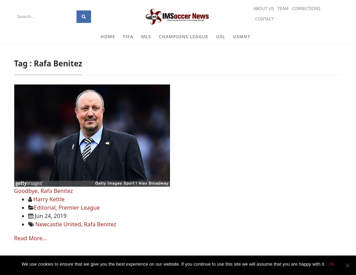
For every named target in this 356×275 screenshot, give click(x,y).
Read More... (30, 238)
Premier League (79, 207)
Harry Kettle (49, 199)
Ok (331, 264)
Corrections (306, 8)
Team (283, 8)
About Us (263, 8)
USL (220, 36)
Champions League (184, 36)
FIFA (128, 36)
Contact (264, 19)
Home (107, 36)
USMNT (241, 36)
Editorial (45, 207)
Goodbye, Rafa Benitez (43, 191)
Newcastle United (58, 224)
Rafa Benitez (100, 224)
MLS (146, 36)
